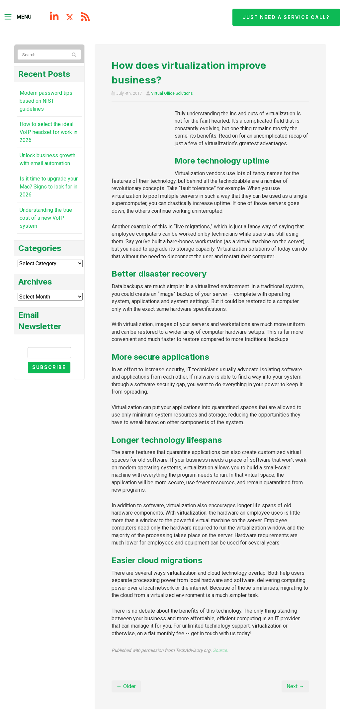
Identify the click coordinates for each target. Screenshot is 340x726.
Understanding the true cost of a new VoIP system (46, 218)
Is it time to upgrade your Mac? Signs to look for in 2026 (49, 187)
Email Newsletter (49, 341)
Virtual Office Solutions (172, 93)
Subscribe (49, 367)
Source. (220, 650)
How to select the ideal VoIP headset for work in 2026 (48, 132)
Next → (295, 686)
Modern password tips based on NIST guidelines (46, 101)
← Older (126, 686)
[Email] (49, 352)
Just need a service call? (286, 17)
